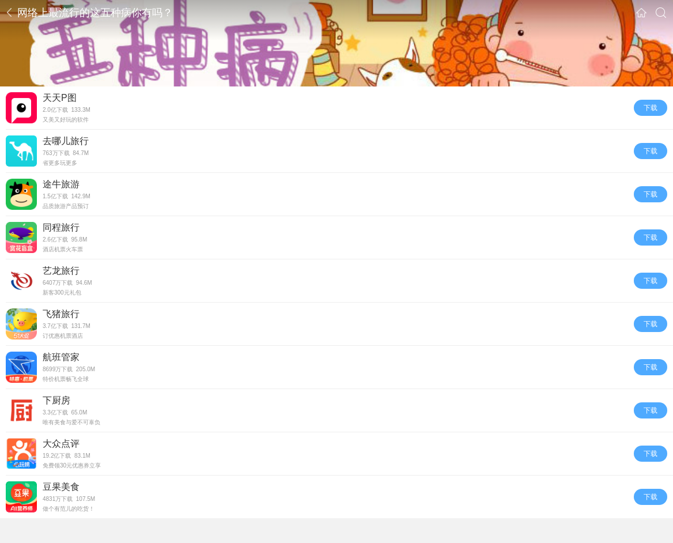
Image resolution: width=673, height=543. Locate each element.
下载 (650, 108)
